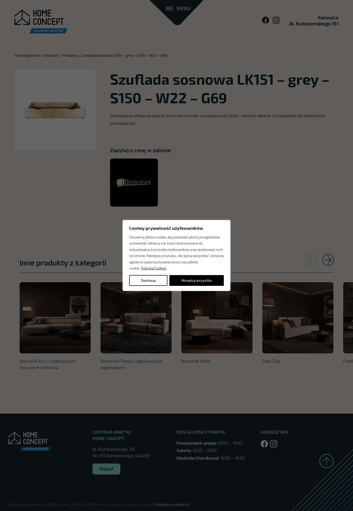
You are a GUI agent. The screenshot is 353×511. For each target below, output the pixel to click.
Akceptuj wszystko (196, 280)
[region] (176, 255)
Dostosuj (148, 280)
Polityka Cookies (153, 268)
